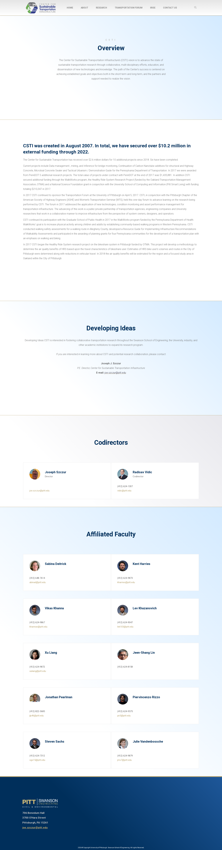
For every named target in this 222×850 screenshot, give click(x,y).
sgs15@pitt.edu (37, 760)
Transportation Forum (128, 7)
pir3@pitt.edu (124, 715)
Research (101, 7)
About (84, 7)
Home (70, 7)
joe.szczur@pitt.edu (115, 372)
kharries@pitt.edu (126, 582)
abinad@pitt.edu (37, 582)
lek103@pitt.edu (125, 626)
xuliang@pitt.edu (37, 671)
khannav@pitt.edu (38, 626)
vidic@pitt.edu (124, 490)
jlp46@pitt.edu (36, 715)
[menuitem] (70, 7)
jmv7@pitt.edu (124, 760)
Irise (152, 7)
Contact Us (170, 7)
